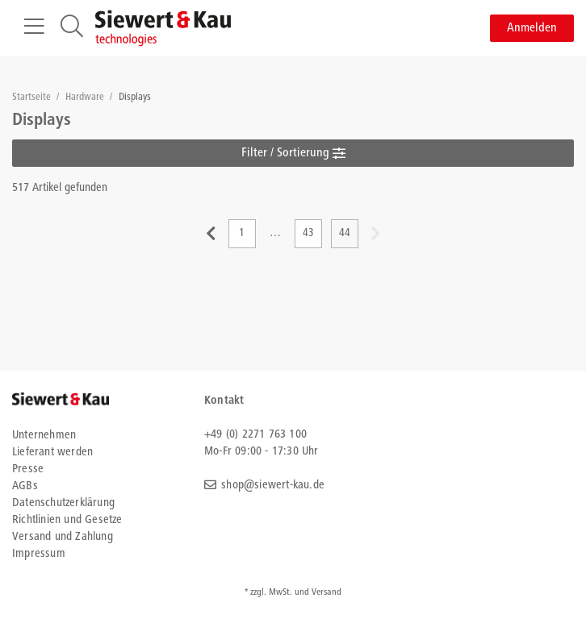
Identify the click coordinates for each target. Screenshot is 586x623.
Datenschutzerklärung (63, 503)
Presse (28, 469)
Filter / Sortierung (293, 153)
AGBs (25, 486)
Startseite (32, 98)
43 (308, 233)
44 (344, 233)
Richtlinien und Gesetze (67, 520)
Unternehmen (44, 436)
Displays (135, 98)
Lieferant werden (52, 452)
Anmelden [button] (532, 28)
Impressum (38, 554)
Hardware (86, 98)
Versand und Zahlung (62, 537)
